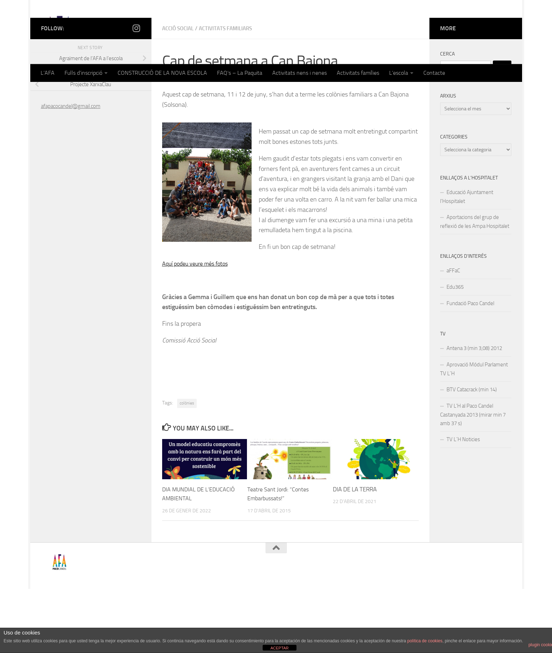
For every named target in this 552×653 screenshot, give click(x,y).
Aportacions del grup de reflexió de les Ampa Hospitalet (474, 285)
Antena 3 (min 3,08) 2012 (474, 412)
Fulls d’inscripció (83, 72)
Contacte (434, 72)
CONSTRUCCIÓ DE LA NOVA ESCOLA (162, 72)
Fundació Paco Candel (470, 367)
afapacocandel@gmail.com (70, 170)
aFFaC (453, 334)
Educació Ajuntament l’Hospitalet (466, 260)
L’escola (398, 72)
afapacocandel (188, 144)
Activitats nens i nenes (299, 72)
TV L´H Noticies (463, 503)
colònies (187, 467)
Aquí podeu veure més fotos (199, 327)
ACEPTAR (279, 648)
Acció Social (179, 92)
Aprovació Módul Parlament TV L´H (474, 433)
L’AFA (48, 72)
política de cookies (425, 640)
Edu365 (455, 351)
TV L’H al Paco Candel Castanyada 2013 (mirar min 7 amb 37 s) (473, 479)
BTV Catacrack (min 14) (472, 453)
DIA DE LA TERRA (355, 553)
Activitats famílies (358, 72)
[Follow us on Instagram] (136, 92)
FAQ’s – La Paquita (239, 72)
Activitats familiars (231, 92)
